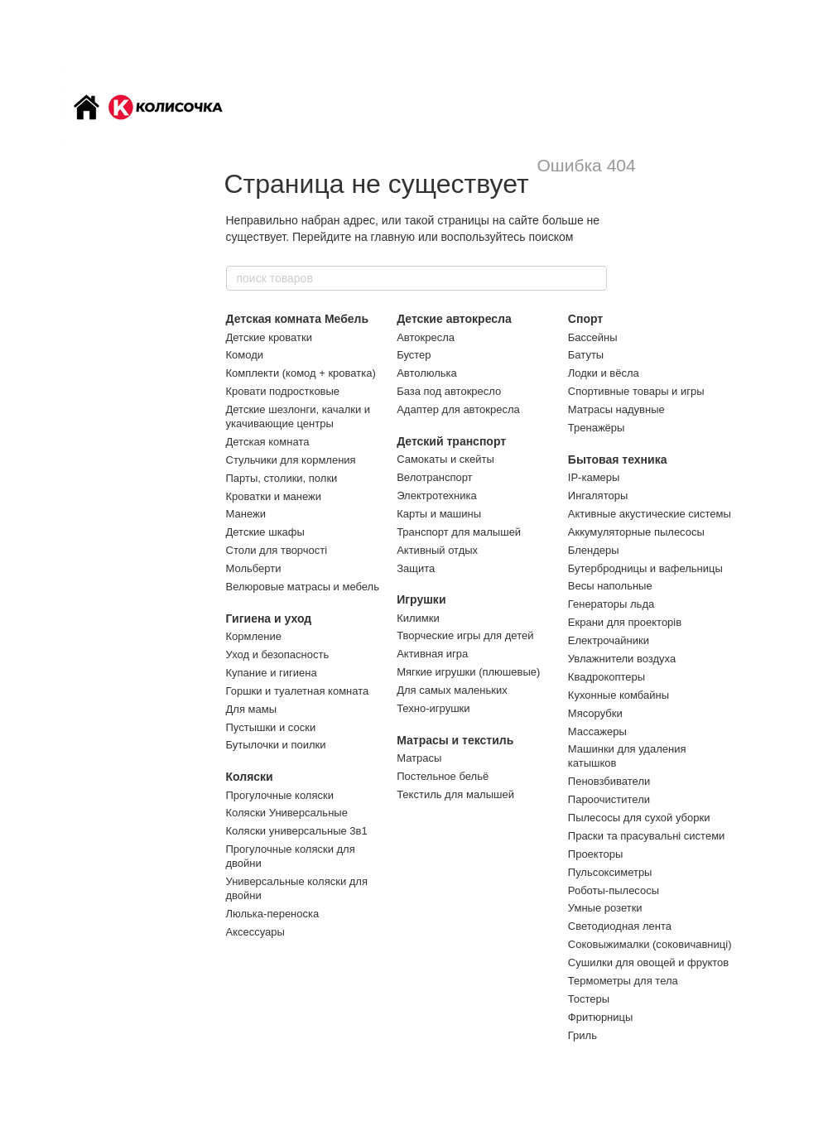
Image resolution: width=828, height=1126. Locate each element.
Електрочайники (608, 640)
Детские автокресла (454, 318)
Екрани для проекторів (624, 622)
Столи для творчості (277, 550)
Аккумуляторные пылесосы (636, 532)
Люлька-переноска (273, 913)
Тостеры (588, 999)
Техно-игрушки (433, 708)
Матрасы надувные (616, 409)
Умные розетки (605, 908)
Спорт (585, 318)
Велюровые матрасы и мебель (302, 586)
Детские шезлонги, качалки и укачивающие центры (298, 416)
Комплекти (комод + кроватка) (301, 373)
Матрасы (419, 758)
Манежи (246, 514)
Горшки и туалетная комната (297, 691)
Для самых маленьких (452, 690)
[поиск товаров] (593, 278)
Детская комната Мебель (297, 318)
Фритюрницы (600, 1017)
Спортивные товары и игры (636, 391)
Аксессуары (255, 932)
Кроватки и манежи (274, 496)
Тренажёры (596, 427)
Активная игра (432, 653)
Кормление (254, 636)
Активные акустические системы (649, 514)
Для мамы (251, 709)
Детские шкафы (265, 532)
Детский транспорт (451, 441)
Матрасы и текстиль (455, 740)
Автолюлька (427, 373)
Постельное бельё (443, 776)
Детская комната (268, 441)
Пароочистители (609, 799)
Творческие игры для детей (465, 635)
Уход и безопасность (278, 654)
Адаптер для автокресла (458, 409)
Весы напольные (610, 586)
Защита (416, 568)
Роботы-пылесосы (613, 890)
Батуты (586, 355)
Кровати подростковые (283, 391)
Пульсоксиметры (610, 872)
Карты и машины (439, 514)
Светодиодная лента (620, 926)
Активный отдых (437, 550)
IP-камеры (594, 477)
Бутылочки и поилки (276, 745)
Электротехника (437, 495)
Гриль (582, 1035)
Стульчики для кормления (291, 460)
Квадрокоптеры (606, 677)
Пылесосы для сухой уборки (639, 817)
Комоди (245, 355)
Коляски (249, 776)
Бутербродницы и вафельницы (645, 568)
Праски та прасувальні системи (646, 836)
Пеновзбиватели (609, 781)
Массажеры (597, 731)
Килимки (418, 618)
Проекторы (595, 854)
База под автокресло (449, 391)
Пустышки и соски (271, 727)
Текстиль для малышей (455, 794)
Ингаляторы (598, 495)
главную (393, 236)
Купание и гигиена (271, 672)
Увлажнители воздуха (622, 658)
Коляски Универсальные (287, 812)
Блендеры (593, 550)
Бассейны (593, 337)
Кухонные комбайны (618, 695)
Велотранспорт (434, 477)
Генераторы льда (611, 604)
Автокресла (426, 337)
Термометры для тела (623, 980)
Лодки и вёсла (603, 373)
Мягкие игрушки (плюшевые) (468, 672)
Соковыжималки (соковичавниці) (650, 944)
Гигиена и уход (269, 618)
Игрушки (421, 599)
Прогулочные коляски (280, 795)
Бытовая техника (617, 459)
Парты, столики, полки (282, 478)
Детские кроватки (269, 337)
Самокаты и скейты (445, 459)
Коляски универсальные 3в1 (297, 831)
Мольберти (254, 568)
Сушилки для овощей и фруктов (648, 962)
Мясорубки (595, 713)
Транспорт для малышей (459, 532)
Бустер (414, 355)
